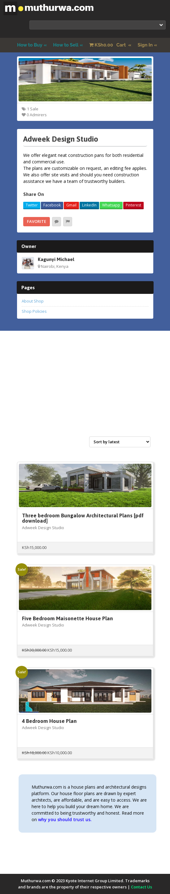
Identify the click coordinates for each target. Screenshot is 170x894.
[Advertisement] (85, 390)
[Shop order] (119, 441)
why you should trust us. (65, 819)
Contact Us (141, 887)
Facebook (52, 205)
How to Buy (29, 45)
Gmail (71, 205)
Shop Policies (34, 311)
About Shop (33, 301)
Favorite (36, 221)
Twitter (32, 205)
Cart (108, 45)
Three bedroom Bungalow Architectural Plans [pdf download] (83, 518)
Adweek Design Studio (43, 527)
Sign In (145, 45)
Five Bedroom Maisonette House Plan (67, 618)
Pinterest (133, 205)
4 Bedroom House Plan (49, 721)
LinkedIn (89, 205)
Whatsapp (111, 205)
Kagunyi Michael (56, 259)
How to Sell (66, 45)
